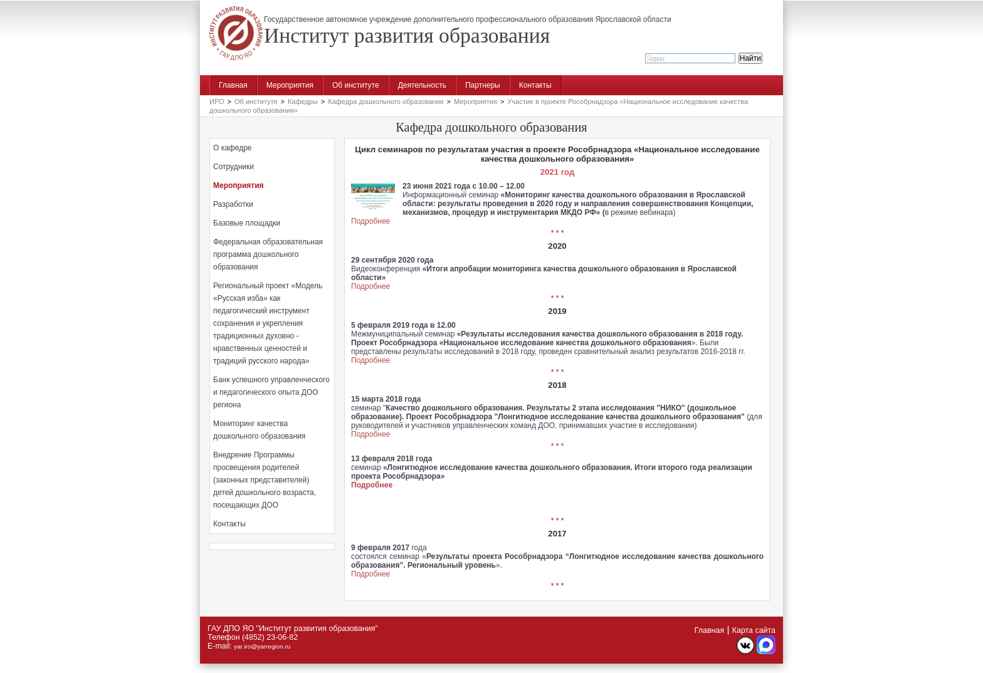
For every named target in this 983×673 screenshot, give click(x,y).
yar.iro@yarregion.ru (262, 646)
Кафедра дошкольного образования (385, 101)
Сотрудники (233, 166)
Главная (233, 85)
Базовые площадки (246, 223)
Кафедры (303, 101)
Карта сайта (753, 630)
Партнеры (482, 85)
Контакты (535, 85)
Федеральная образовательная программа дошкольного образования (268, 254)
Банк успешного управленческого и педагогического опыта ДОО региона (271, 392)
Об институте (355, 85)
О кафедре (232, 147)
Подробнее (370, 221)
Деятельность (422, 85)
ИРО (216, 101)
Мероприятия (289, 85)
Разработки (233, 204)
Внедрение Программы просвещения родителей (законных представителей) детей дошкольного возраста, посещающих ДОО (264, 480)
